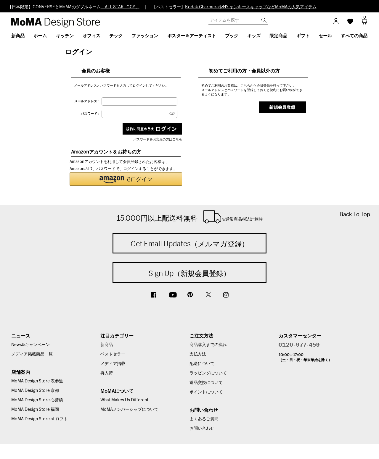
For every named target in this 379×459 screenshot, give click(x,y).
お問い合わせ (202, 428)
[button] (126, 179)
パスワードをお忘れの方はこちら (157, 139)
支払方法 (198, 354)
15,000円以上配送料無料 (190, 217)
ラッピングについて (208, 373)
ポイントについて (206, 392)
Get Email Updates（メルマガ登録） (190, 244)
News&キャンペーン (30, 345)
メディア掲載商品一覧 (32, 354)
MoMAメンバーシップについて (129, 410)
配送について (202, 364)
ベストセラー (112, 354)
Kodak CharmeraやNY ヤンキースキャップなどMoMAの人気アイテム (251, 7)
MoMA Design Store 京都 (35, 391)
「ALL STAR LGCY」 (120, 7)
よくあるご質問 (204, 419)
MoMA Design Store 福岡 (35, 410)
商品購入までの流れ (208, 345)
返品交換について (206, 383)
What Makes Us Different (124, 400)
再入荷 (106, 373)
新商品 (106, 345)
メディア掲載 (112, 364)
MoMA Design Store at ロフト (39, 419)
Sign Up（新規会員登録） (189, 273)
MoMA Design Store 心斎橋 (37, 400)
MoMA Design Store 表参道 (37, 381)
